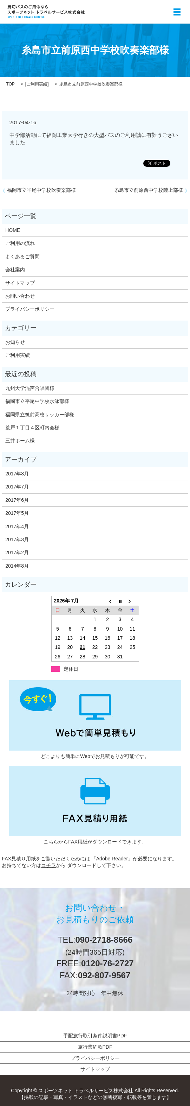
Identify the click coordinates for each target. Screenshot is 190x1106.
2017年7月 (17, 486)
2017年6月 (17, 500)
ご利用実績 (36, 84)
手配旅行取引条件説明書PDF (95, 1035)
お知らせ (15, 342)
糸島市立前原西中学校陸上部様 (148, 190)
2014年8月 (17, 566)
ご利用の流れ (20, 243)
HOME (12, 230)
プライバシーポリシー (29, 309)
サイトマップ (20, 283)
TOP (10, 84)
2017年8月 (17, 473)
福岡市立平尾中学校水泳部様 (37, 401)
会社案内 (15, 269)
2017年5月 (17, 513)
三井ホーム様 (20, 440)
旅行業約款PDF (95, 1047)
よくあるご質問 (22, 256)
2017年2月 (17, 552)
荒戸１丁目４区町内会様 (32, 427)
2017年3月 (17, 539)
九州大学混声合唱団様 (29, 388)
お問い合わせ (20, 296)
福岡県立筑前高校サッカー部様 (39, 414)
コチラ (48, 865)
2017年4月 (17, 526)
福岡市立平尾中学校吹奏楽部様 (41, 190)
